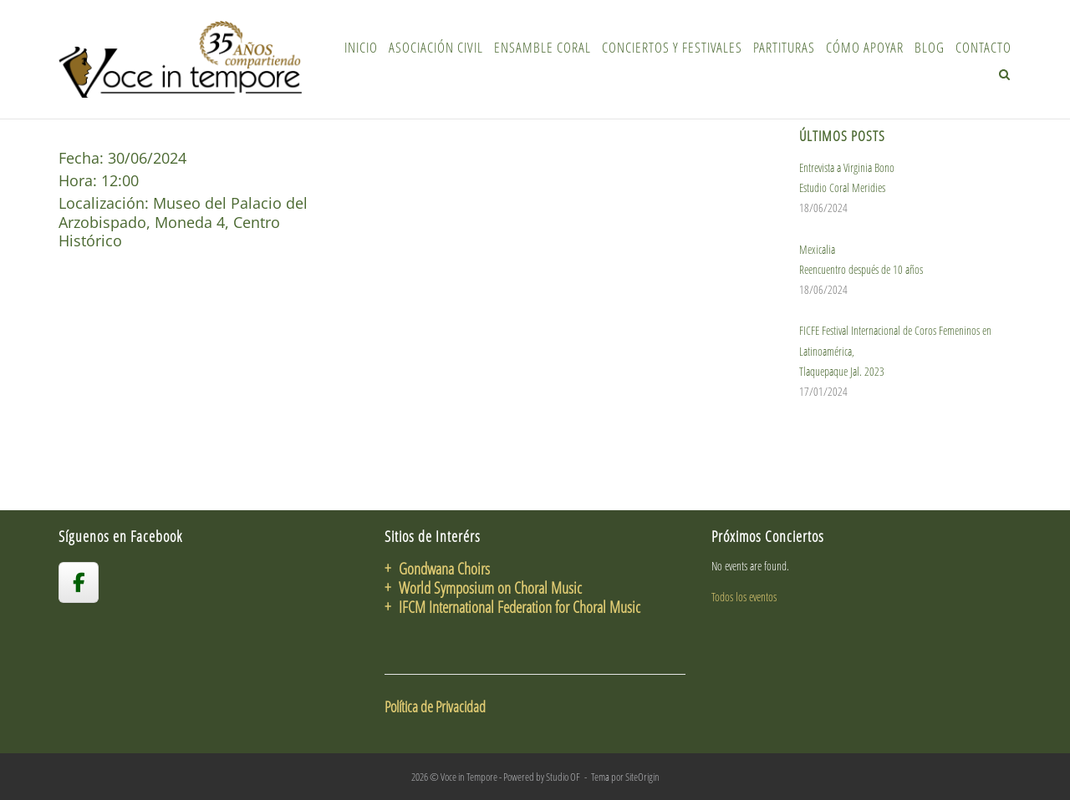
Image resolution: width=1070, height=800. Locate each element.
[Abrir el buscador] (1004, 74)
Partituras (784, 47)
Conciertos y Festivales (672, 47)
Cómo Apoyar (865, 47)
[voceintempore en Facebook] (79, 582)
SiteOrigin (642, 776)
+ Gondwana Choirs (437, 568)
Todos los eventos (744, 597)
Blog (930, 47)
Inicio (361, 47)
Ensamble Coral (542, 47)
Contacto (983, 47)
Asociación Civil (436, 47)
